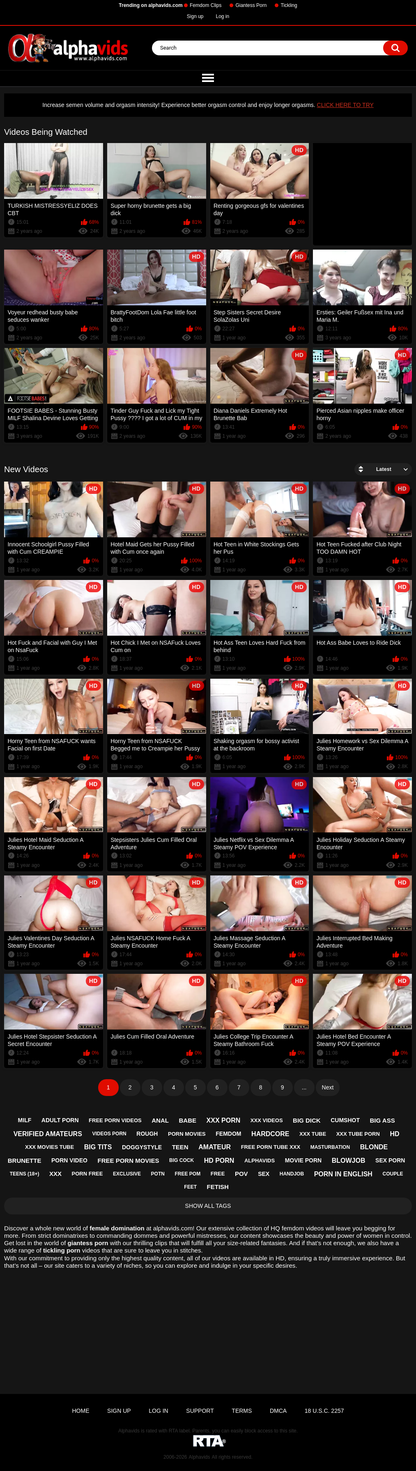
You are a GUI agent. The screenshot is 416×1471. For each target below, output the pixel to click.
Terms (242, 1410)
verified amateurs (48, 1133)
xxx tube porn (358, 1134)
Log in (223, 16)
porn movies (187, 1134)
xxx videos (267, 1120)
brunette (24, 1160)
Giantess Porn (251, 5)
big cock (181, 1160)
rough (147, 1133)
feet (190, 1187)
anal (160, 1120)
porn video (69, 1160)
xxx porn (224, 1120)
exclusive (127, 1174)
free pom (187, 1174)
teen (180, 1147)
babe (187, 1120)
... (304, 1087)
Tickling (288, 5)
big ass (382, 1120)
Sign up (195, 16)
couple (392, 1174)
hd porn (219, 1160)
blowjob (348, 1160)
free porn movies (128, 1160)
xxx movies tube (49, 1147)
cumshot (345, 1120)
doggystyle (142, 1147)
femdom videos (303, 1228)
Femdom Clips (205, 5)
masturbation (330, 1147)
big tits (98, 1147)
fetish (218, 1186)
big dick (307, 1120)
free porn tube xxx (270, 1147)
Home (80, 1410)
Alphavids (199, 1457)
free (218, 1174)
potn (158, 1174)
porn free (87, 1174)
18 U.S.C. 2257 (324, 1410)
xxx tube (312, 1134)
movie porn (303, 1160)
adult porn (60, 1120)
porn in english (343, 1174)
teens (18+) (24, 1174)
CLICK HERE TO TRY (345, 105)
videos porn (109, 1134)
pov (241, 1173)
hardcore (270, 1133)
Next (328, 1087)
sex (263, 1174)
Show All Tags (208, 1206)
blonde (374, 1147)
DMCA (278, 1410)
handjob (292, 1174)
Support (200, 1410)
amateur (214, 1147)
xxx (55, 1173)
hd (394, 1133)
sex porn (390, 1160)
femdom (228, 1133)
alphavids (259, 1160)
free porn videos (115, 1120)
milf (25, 1120)
